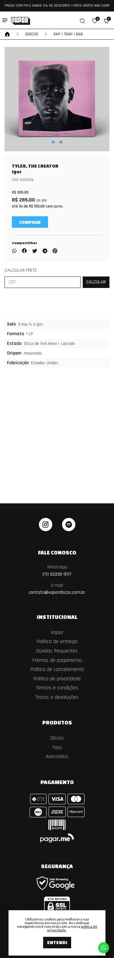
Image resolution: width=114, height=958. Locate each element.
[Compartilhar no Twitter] (34, 251)
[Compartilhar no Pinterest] (55, 251)
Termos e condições (57, 688)
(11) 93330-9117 (57, 570)
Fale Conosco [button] (57, 552)
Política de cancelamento (57, 669)
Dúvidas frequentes (57, 651)
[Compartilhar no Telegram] (45, 251)
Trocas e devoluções (57, 697)
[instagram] (45, 524)
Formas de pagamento (57, 660)
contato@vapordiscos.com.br (57, 589)
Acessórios (57, 756)
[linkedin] (68, 524)
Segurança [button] (57, 866)
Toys (57, 747)
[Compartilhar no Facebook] (24, 251)
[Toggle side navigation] (5, 20)
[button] (95, 21)
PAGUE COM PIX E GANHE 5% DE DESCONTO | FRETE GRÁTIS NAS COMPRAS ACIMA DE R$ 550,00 (57, 5)
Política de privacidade (57, 678)
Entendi (57, 942)
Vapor (57, 632)
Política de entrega (57, 641)
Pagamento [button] (57, 782)
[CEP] (43, 282)
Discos (31, 34)
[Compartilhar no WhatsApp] (15, 251)
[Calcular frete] (96, 282)
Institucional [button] (57, 617)
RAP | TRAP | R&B (68, 34)
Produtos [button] (57, 722)
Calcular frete (21, 270)
